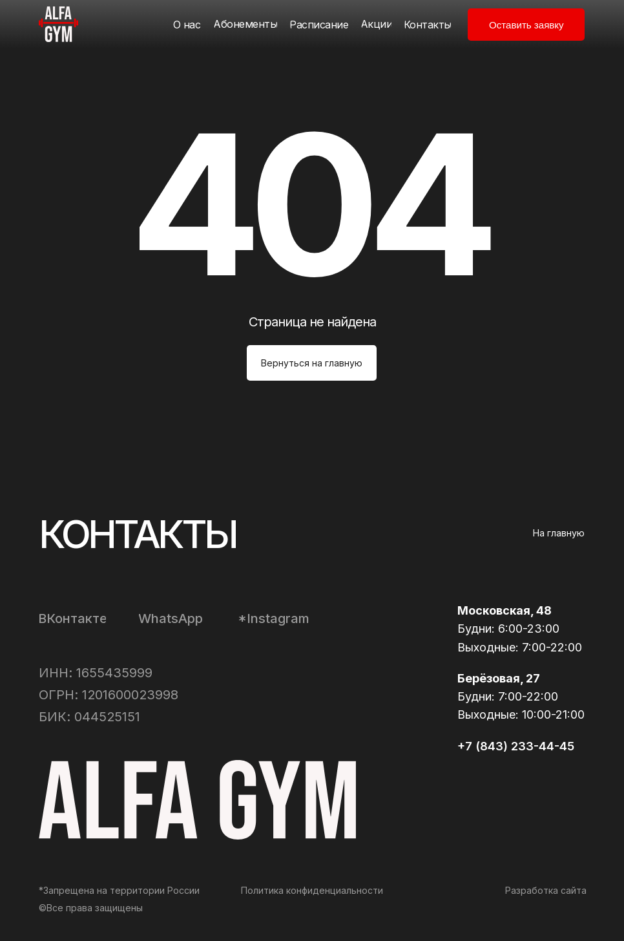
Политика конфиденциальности (312, 890)
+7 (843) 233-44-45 (515, 746)
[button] (526, 24)
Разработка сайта (546, 890)
